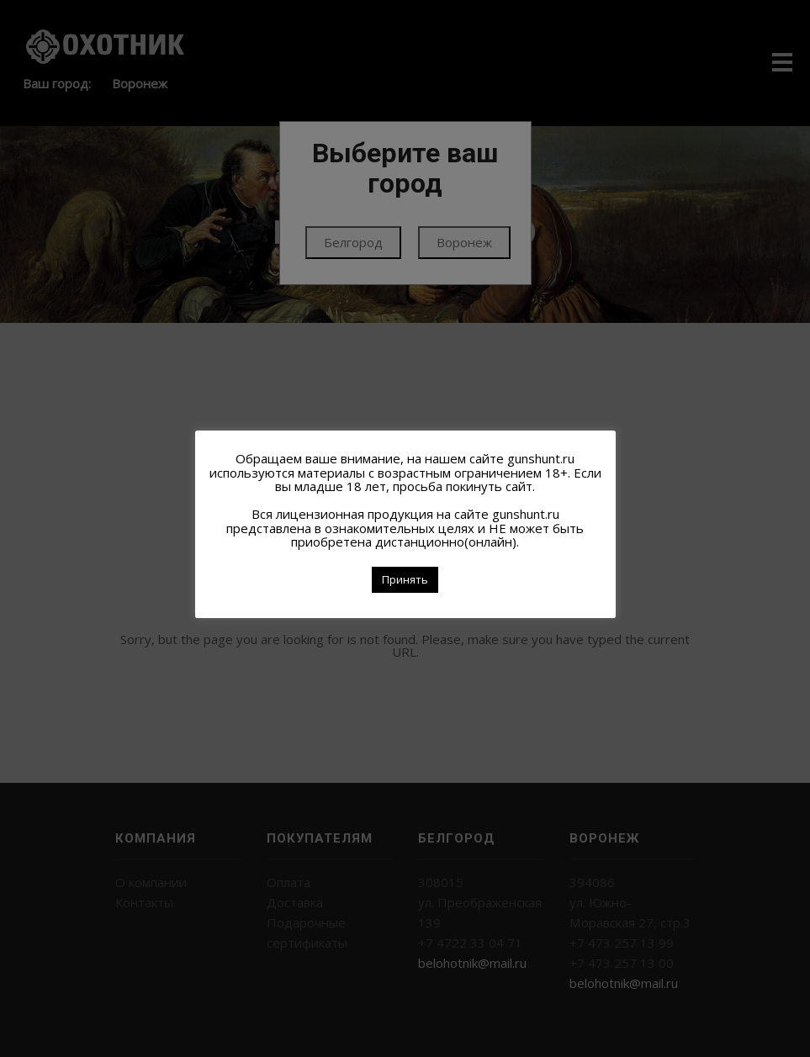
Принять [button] (405, 579)
